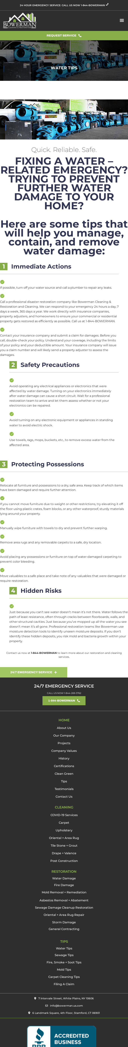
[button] (121, 20)
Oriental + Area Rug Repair (64, 915)
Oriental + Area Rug (64, 838)
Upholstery (64, 830)
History (64, 758)
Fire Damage (64, 885)
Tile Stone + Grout (64, 845)
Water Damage (64, 878)
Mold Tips (64, 969)
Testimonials (64, 789)
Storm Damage (64, 922)
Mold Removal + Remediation (64, 892)
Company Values (64, 751)
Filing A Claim (64, 984)
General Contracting (64, 929)
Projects (64, 743)
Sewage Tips (64, 955)
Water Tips (64, 948)
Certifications (64, 766)
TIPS (64, 942)
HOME (64, 720)
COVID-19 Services (64, 815)
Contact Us (64, 796)
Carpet (64, 822)
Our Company (64, 735)
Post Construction (64, 861)
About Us (64, 728)
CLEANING (64, 807)
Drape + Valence (64, 853)
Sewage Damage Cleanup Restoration (64, 907)
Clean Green (64, 773)
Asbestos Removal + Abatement (64, 900)
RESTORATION (64, 872)
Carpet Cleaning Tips (64, 977)
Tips (64, 781)
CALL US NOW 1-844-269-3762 (64, 693)
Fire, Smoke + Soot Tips (64, 962)
